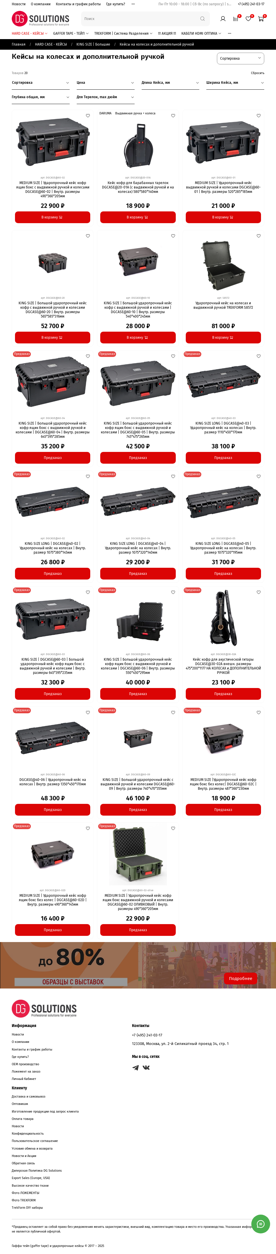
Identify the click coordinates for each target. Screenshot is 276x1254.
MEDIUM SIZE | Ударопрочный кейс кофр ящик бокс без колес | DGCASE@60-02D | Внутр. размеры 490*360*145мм (53, 900)
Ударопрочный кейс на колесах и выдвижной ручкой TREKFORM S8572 (223, 305)
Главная (19, 44)
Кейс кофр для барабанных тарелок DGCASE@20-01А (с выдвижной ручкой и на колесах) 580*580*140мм (138, 187)
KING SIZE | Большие (93, 44)
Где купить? (115, 4)
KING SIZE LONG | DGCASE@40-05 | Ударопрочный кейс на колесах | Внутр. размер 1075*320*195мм (223, 548)
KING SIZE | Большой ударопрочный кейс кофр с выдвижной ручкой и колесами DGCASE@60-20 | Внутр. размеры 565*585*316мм (53, 309)
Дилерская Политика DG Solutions (37, 1171)
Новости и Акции (24, 1156)
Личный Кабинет (24, 1079)
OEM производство (25, 1064)
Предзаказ (53, 458)
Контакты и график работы (78, 4)
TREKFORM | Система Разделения (123, 33)
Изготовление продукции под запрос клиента (45, 1111)
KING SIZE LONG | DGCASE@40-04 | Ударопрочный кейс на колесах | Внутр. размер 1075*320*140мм (138, 548)
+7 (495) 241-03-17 (251, 4)
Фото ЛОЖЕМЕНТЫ (25, 1193)
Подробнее (240, 978)
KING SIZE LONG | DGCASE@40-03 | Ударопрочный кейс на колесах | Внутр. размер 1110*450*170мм (223, 427)
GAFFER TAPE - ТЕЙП (71, 33)
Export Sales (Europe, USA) (31, 1178)
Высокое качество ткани (30, 1186)
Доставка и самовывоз (28, 1096)
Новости (19, 4)
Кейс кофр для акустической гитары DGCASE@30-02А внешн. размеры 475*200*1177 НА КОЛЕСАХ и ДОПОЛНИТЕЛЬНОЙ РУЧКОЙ (223, 666)
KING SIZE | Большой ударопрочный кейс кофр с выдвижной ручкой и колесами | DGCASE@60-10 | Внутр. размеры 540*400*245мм (138, 309)
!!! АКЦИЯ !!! (167, 33)
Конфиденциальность (28, 1134)
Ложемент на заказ (26, 1071)
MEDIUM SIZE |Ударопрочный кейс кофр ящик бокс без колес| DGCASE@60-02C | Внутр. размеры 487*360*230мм (223, 784)
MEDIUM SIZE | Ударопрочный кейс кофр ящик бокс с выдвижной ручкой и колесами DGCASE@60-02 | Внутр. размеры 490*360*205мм (52, 189)
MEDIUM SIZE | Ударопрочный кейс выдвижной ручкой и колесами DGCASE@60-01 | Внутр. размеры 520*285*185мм (223, 187)
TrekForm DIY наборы (27, 1208)
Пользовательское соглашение (35, 1141)
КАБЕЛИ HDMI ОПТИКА (201, 33)
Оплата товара (23, 1119)
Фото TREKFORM (24, 1200)
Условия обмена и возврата (32, 1149)
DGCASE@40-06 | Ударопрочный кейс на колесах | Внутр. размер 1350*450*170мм (52, 782)
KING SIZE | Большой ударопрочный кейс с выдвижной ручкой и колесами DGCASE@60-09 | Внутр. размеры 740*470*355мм (138, 784)
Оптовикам (20, 1104)
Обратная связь (23, 1163)
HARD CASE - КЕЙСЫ (30, 33)
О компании (41, 4)
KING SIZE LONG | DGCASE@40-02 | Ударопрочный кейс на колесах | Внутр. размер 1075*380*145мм (53, 548)
